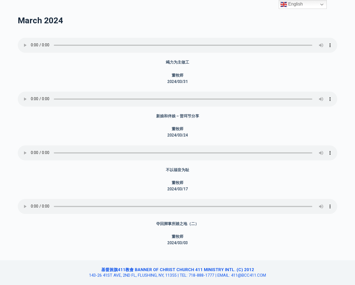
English (291, 4)
